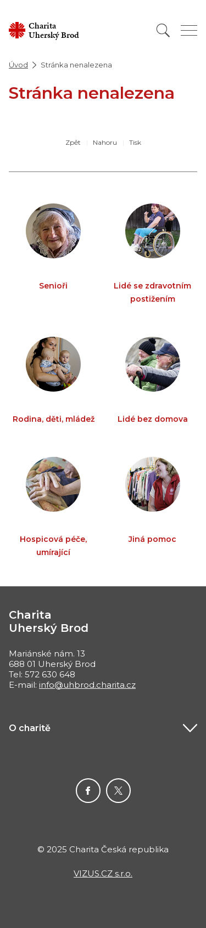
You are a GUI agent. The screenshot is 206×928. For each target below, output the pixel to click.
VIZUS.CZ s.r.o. (103, 873)
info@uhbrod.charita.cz (87, 685)
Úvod (18, 64)
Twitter (118, 790)
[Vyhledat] (163, 30)
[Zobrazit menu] (189, 30)
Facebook (88, 790)
